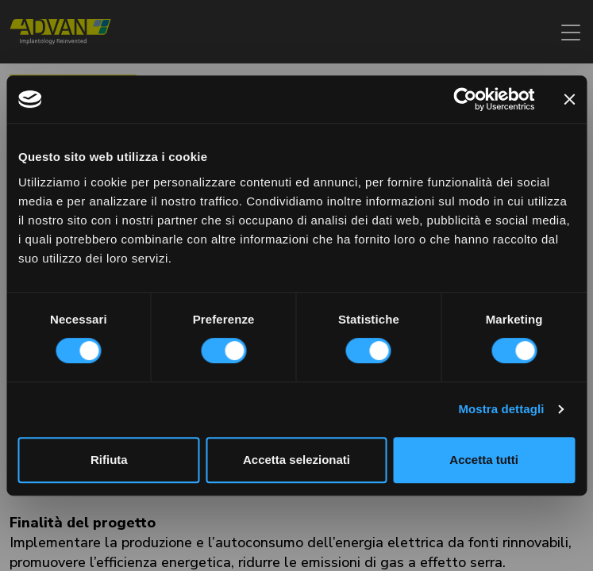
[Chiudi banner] (569, 99)
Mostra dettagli (501, 409)
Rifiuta (109, 459)
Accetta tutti (483, 459)
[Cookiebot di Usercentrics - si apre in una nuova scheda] (464, 99)
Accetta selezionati (296, 459)
